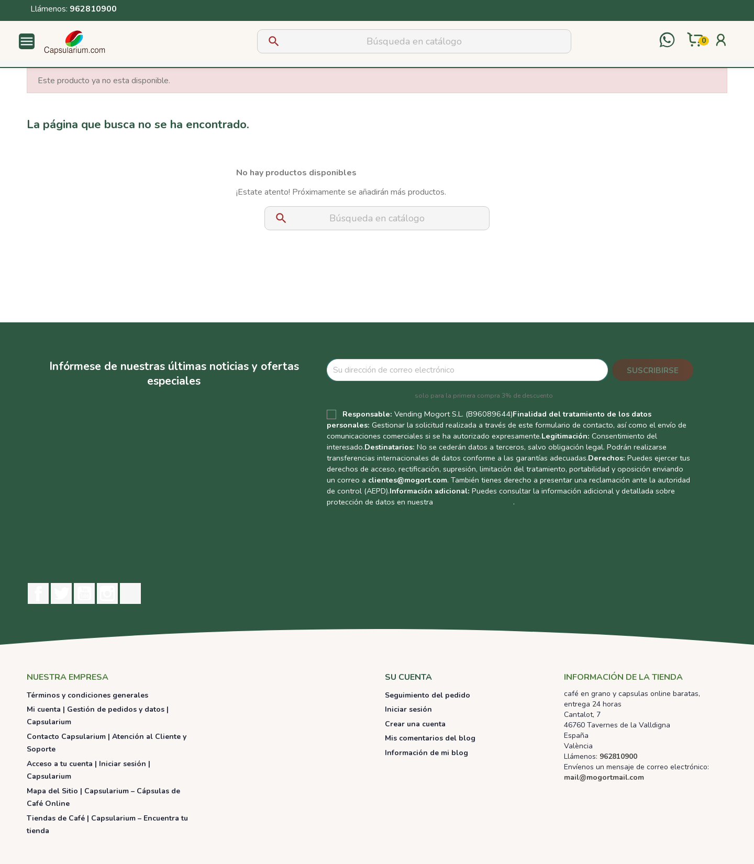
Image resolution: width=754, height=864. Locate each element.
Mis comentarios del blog (430, 738)
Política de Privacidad (474, 502)
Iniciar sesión (408, 709)
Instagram (107, 593)
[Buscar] (414, 41)
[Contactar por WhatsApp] (667, 41)
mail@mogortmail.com (604, 777)
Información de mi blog (426, 753)
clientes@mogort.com (407, 480)
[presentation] (549, 537)
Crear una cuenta (415, 724)
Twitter (61, 593)
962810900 (93, 9)
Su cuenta (408, 677)
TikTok (130, 593)
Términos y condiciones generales (87, 695)
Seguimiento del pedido (427, 695)
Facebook (38, 593)
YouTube (84, 593)
